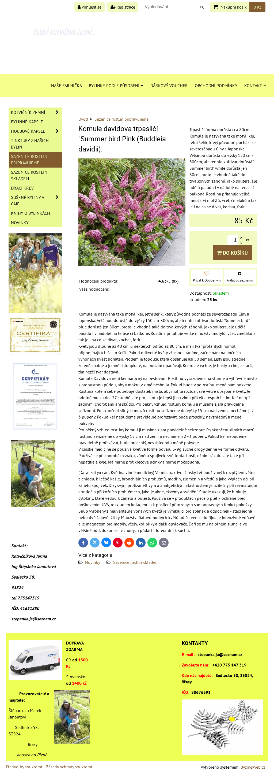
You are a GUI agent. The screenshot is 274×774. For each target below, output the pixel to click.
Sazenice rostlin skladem (136, 562)
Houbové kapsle (36, 131)
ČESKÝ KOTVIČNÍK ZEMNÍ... (64, 32)
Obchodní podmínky (216, 85)
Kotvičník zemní (36, 112)
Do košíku (232, 252)
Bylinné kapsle (27, 121)
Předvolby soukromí (24, 766)
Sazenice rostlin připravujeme (29, 159)
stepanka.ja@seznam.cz (220, 654)
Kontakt (255, 85)
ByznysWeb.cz (253, 767)
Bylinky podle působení (116, 85)
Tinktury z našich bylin (30, 144)
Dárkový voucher (169, 85)
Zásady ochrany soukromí (69, 766)
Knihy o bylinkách (30, 213)
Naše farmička (66, 85)
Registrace (123, 7)
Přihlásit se (89, 7)
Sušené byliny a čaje (36, 200)
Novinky (92, 562)
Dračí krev (22, 188)
